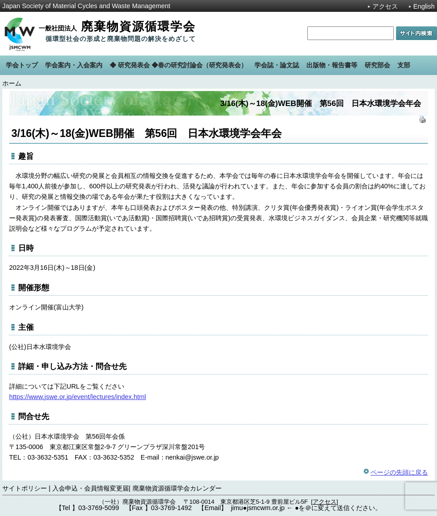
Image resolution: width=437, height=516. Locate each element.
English (424, 6)
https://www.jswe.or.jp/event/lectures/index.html (77, 396)
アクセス (385, 6)
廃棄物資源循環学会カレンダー (177, 488)
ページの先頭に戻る (399, 472)
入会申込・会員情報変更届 (90, 488)
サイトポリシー (24, 488)
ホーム (11, 83)
